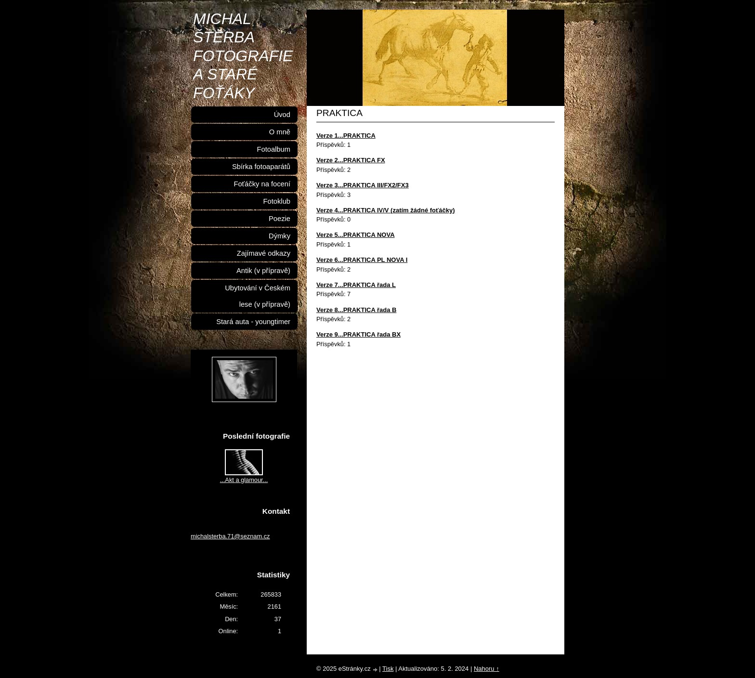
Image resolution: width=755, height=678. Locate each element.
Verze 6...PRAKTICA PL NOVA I (361, 259)
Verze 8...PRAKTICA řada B (356, 309)
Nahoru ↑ (486, 668)
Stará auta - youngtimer (253, 322)
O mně (279, 132)
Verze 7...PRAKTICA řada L (356, 284)
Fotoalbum (273, 149)
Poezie (279, 218)
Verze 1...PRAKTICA (346, 135)
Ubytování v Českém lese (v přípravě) (257, 296)
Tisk (387, 668)
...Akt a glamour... (244, 479)
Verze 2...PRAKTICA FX (350, 160)
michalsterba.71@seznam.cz (230, 536)
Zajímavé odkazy (263, 253)
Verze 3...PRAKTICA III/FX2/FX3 (362, 185)
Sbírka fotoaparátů (261, 166)
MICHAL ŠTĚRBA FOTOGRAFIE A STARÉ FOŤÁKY (243, 56)
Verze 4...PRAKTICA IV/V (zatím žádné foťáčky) (385, 210)
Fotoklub (276, 201)
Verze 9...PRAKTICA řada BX (358, 334)
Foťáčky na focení (262, 184)
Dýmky (279, 236)
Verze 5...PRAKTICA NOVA (355, 234)
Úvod (282, 114)
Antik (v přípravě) (263, 270)
